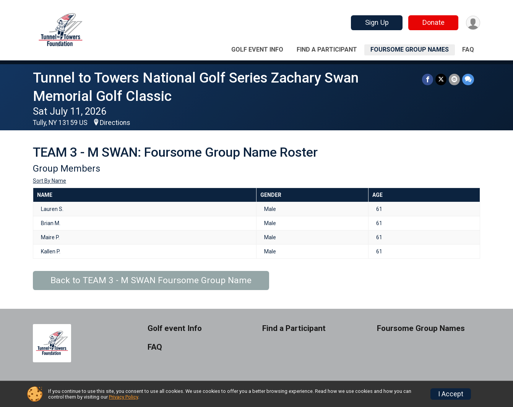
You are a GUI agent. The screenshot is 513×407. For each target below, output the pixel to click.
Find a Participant (327, 49)
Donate (433, 22)
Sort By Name (49, 181)
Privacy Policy (123, 397)
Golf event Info (257, 49)
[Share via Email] (454, 79)
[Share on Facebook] (427, 79)
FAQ (468, 49)
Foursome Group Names (409, 49)
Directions (115, 122)
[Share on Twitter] (440, 79)
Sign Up (377, 22)
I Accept (450, 394)
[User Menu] (473, 23)
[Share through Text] (468, 79)
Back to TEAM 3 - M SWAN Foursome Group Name (151, 280)
